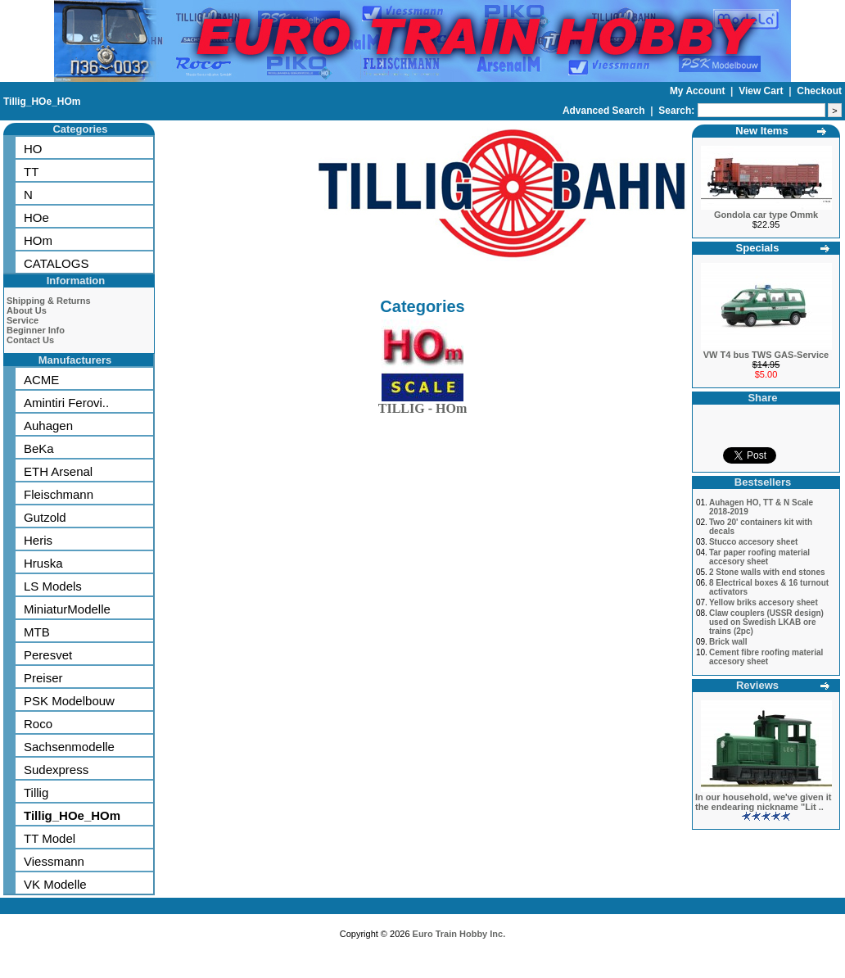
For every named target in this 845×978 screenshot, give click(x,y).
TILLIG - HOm (422, 405)
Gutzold (45, 517)
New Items (761, 131)
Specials (757, 248)
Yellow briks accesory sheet (763, 602)
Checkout (819, 91)
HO (33, 149)
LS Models (53, 586)
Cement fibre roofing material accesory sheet (766, 657)
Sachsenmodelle (69, 747)
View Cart (762, 91)
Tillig (36, 792)
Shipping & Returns (49, 301)
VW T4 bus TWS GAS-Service (766, 355)
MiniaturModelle (67, 609)
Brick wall (728, 641)
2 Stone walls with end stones (767, 572)
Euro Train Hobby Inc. (459, 934)
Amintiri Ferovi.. (66, 403)
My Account (699, 91)
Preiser (43, 678)
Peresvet (48, 655)
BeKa (39, 448)
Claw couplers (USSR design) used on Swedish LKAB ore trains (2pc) (766, 622)
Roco (38, 724)
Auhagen (48, 425)
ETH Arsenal (58, 471)
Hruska (43, 563)
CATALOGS (56, 263)
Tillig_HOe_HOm (41, 101)
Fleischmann (58, 494)
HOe (36, 217)
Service (22, 320)
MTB (37, 632)
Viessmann (54, 861)
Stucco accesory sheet (753, 541)
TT (31, 172)
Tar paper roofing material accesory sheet (759, 557)
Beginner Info (36, 330)
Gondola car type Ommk (766, 215)
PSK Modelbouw (69, 701)
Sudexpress (56, 770)
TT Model (49, 838)
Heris (38, 540)
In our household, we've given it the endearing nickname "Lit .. (763, 802)
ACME (41, 380)
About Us (27, 310)
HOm (38, 240)
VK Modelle (55, 884)
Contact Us (30, 340)
